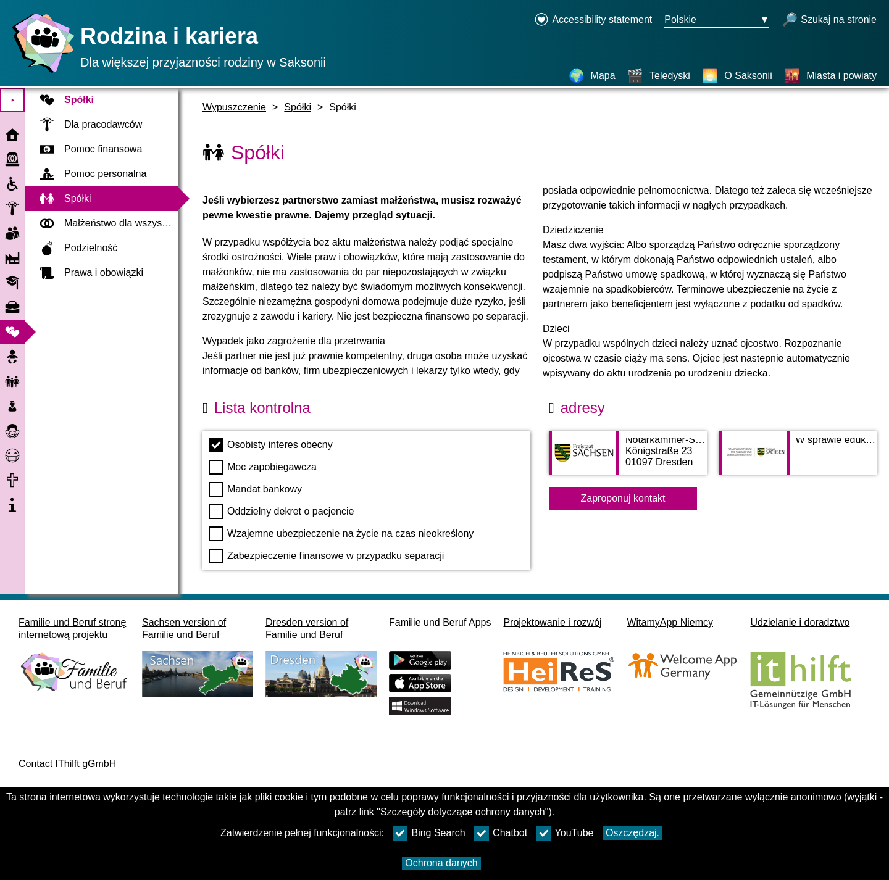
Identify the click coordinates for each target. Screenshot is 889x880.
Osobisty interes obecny (271, 445)
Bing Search (429, 833)
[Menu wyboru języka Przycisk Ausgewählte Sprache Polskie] (716, 20)
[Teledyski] (658, 76)
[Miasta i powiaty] (830, 76)
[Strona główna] (40, 72)
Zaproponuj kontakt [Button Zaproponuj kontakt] (623, 498)
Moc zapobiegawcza (263, 467)
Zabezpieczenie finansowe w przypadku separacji (326, 556)
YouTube (565, 833)
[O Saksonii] (737, 76)
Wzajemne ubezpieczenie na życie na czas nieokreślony (341, 533)
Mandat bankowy (255, 489)
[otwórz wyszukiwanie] (829, 20)
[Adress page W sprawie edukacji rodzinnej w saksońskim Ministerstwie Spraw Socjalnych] (798, 459)
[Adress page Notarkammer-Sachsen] (628, 459)
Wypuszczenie (234, 107)
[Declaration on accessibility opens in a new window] (593, 20)
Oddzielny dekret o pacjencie (281, 511)
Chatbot (500, 833)
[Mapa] (592, 76)
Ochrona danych (441, 863)
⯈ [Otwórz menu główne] (12, 100)
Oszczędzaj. (632, 833)
